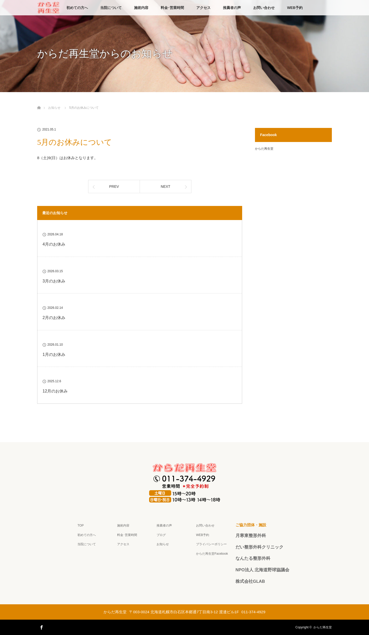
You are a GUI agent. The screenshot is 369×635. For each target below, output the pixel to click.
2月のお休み (54, 317)
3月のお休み (54, 281)
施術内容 (141, 8)
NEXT (165, 186)
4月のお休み (54, 244)
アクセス (203, 8)
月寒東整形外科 (250, 535)
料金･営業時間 (172, 8)
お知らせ (163, 544)
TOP (80, 525)
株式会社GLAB (250, 581)
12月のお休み (55, 391)
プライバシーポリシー (211, 544)
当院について (111, 8)
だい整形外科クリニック (259, 547)
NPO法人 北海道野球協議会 (262, 569)
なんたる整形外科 (252, 558)
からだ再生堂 (264, 148)
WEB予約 (295, 8)
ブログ (161, 535)
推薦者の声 (232, 8)
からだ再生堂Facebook (212, 553)
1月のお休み (54, 354)
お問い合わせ (264, 8)
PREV (114, 186)
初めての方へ (77, 8)
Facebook (41, 626)
